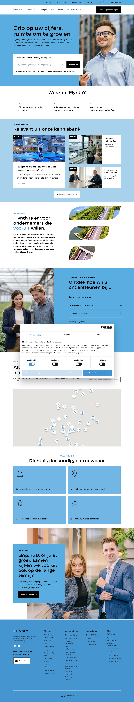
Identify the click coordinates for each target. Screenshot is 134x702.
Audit (46, 643)
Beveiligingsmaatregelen (115, 649)
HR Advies (47, 667)
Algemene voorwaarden (111, 639)
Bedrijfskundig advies (48, 654)
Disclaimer (110, 652)
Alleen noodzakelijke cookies (37, 373)
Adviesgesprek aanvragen (108, 10)
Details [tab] (67, 334)
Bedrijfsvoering (49, 650)
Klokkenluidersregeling (114, 658)
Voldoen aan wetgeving (69, 673)
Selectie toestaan (67, 373)
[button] (93, 418)
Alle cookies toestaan (97, 373)
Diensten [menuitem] (32, 9)
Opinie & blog (90, 641)
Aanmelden (23, 661)
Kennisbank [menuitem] (63, 9)
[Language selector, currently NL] (89, 2)
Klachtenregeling (112, 655)
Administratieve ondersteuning (49, 636)
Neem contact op (27, 595)
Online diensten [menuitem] (115, 2)
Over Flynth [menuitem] (76, 9)
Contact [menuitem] (49, 2)
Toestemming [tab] (35, 335)
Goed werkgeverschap (70, 648)
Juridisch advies (49, 670)
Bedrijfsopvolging (71, 635)
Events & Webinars (92, 635)
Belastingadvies (49, 647)
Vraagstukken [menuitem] (47, 9)
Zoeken (72, 64)
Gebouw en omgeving (47, 663)
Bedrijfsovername (71, 638)
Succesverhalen (91, 644)
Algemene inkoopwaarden (112, 644)
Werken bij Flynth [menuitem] (77, 2)
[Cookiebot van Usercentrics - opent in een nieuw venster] (102, 327)
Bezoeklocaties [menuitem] (61, 2)
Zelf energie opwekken (69, 678)
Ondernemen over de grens (71, 662)
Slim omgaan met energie (71, 667)
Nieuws (88, 638)
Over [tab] (98, 334)
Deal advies (48, 658)
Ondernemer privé (71, 657)
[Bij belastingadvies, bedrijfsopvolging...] (40, 64)
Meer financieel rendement (70, 653)
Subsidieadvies (49, 673)
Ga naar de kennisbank (65, 194)
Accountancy (48, 640)
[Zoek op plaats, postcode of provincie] (104, 379)
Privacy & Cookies (113, 661)
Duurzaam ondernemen (69, 642)
